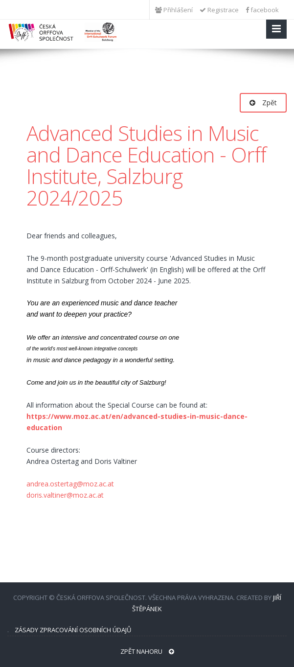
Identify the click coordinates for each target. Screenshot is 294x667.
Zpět (263, 102)
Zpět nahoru (147, 651)
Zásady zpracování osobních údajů (73, 629)
